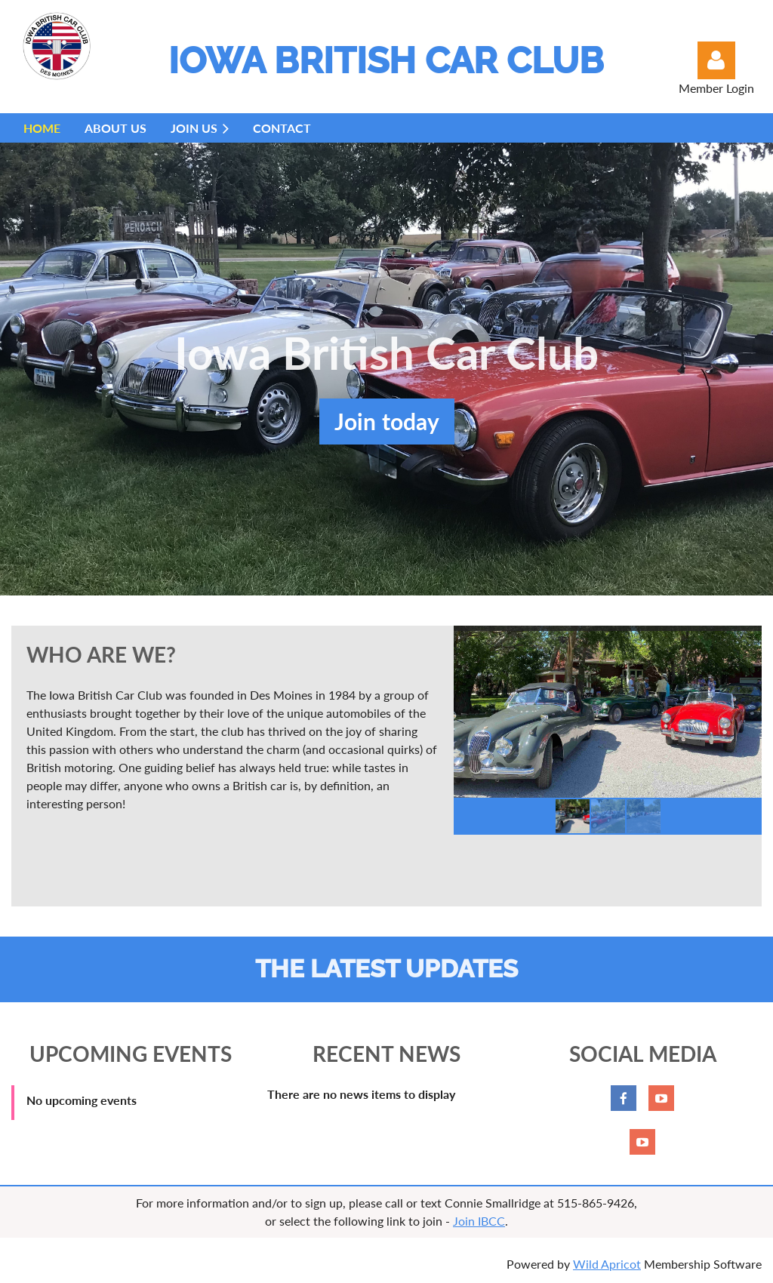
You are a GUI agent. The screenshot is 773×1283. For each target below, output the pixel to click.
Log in (716, 60)
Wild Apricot (607, 1264)
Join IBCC (479, 1221)
